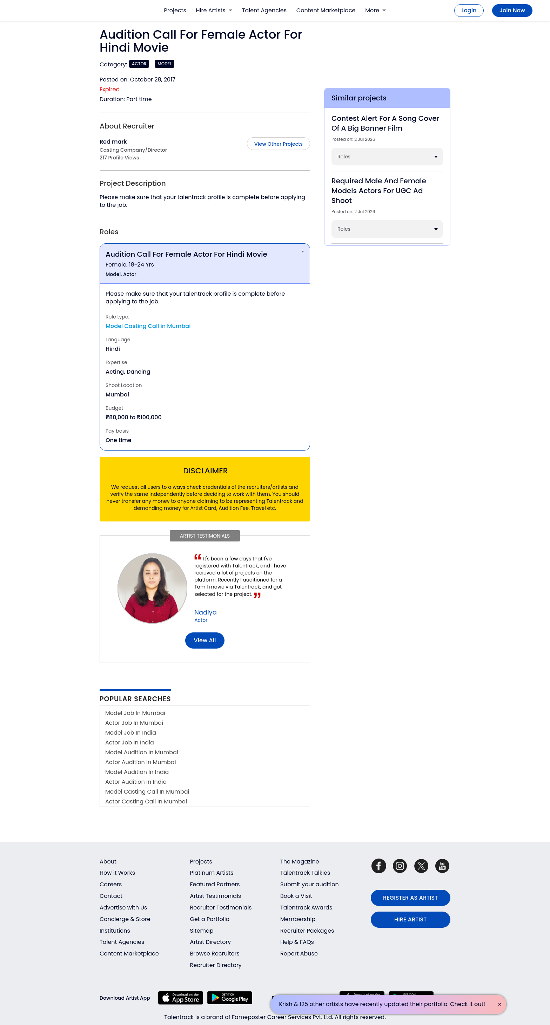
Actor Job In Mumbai (134, 723)
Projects (175, 10)
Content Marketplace (326, 10)
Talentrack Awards (306, 908)
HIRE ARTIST (410, 919)
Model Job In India (130, 733)
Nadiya (205, 612)
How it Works (117, 873)
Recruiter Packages (307, 931)
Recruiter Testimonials (221, 908)
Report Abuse (299, 954)
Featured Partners (215, 884)
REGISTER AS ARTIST (410, 898)
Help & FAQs (297, 942)
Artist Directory (210, 942)
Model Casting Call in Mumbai (148, 326)
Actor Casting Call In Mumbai (146, 801)
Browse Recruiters (215, 954)
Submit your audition (309, 884)
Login (469, 10)
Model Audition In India (137, 772)
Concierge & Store (125, 919)
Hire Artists (214, 10)
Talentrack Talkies (305, 873)
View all (205, 640)
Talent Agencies (264, 10)
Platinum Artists (212, 873)
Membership (297, 919)
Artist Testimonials (215, 896)
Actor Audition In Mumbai (140, 762)
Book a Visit (296, 896)
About (108, 862)
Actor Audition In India (136, 782)
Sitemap (202, 931)
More (375, 10)
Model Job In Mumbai (135, 713)
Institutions (115, 931)
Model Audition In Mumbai (141, 752)
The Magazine (299, 862)
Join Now (512, 10)
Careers (111, 884)
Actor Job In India (129, 742)
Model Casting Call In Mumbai (147, 792)
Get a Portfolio (209, 919)
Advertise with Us (123, 908)
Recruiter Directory (216, 965)
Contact (111, 896)
